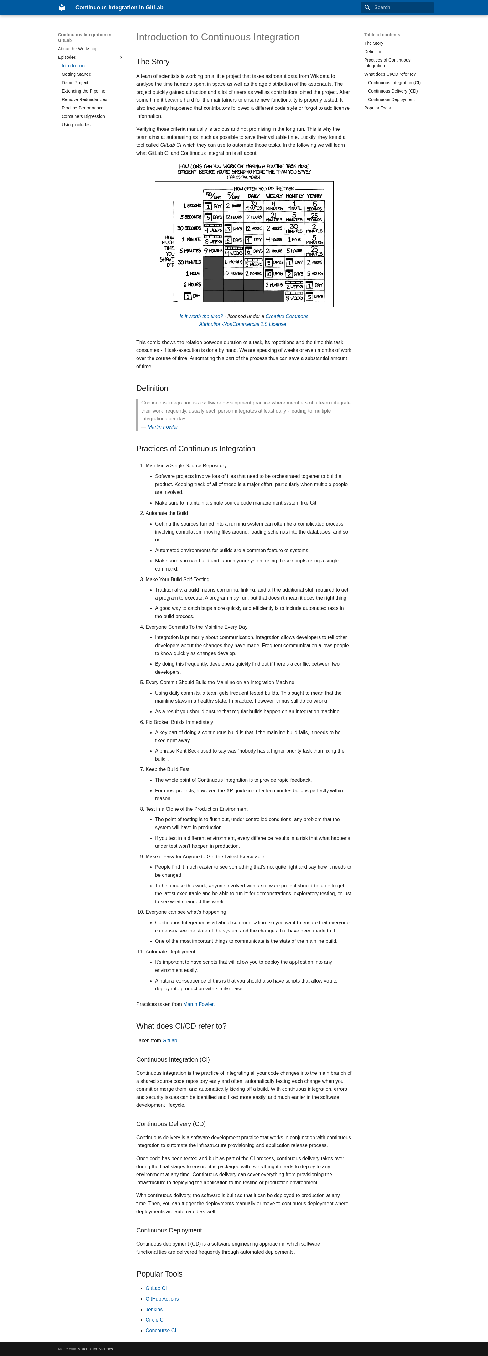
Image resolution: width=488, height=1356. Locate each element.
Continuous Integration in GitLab (84, 37)
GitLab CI (156, 1288)
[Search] (397, 7)
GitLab (170, 1040)
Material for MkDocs (95, 1349)
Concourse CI (161, 1330)
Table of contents (382, 34)
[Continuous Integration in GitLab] (61, 7)
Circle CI (155, 1320)
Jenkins (154, 1309)
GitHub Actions (162, 1299)
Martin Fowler (163, 426)
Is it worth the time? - (202, 316)
